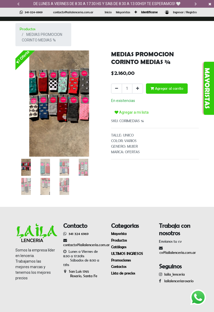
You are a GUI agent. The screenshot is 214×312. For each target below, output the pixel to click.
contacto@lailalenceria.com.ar (73, 12)
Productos (27, 29)
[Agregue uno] (137, 88)
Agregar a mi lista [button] (132, 112)
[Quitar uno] (116, 88)
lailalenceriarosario (178, 281)
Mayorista (119, 234)
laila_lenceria (174, 274)
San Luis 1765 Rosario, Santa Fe (80, 273)
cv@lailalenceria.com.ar (178, 252)
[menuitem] (108, 12)
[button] (135, 12)
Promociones (121, 260)
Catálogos (118, 247)
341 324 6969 (79, 234)
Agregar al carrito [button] (166, 88)
